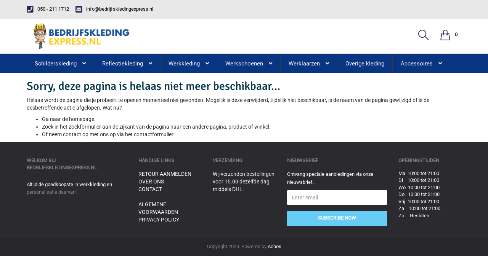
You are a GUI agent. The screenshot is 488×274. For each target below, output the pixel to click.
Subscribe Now (337, 218)
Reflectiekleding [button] (127, 63)
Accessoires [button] (421, 63)
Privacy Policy (158, 220)
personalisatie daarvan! (52, 192)
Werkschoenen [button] (248, 63)
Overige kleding (364, 63)
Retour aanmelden (164, 174)
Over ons (151, 181)
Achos (274, 246)
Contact (150, 189)
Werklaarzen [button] (309, 63)
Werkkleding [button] (189, 63)
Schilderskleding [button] (60, 63)
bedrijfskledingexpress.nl (62, 167)
